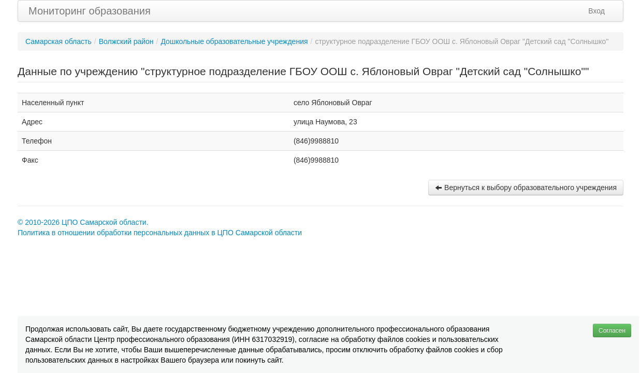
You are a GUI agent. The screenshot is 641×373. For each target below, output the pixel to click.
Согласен (612, 330)
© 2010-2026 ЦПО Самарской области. (83, 222)
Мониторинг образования (89, 11)
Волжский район (126, 41)
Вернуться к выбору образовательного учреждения (526, 187)
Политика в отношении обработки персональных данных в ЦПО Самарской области (160, 232)
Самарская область (58, 41)
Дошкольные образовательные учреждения (234, 41)
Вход (596, 11)
